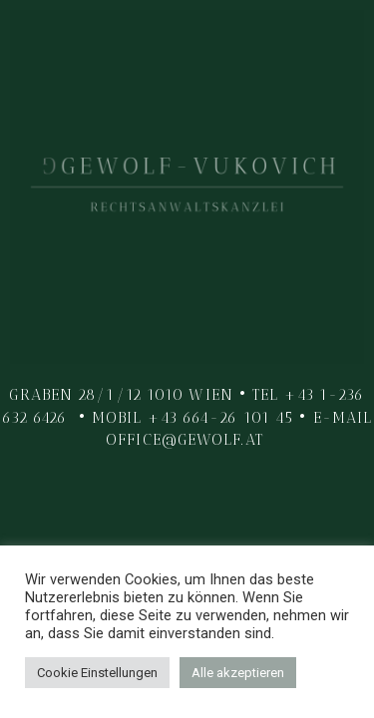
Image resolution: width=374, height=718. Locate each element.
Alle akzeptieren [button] (237, 672)
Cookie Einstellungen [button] (97, 672)
